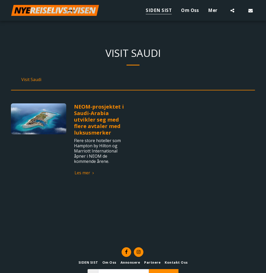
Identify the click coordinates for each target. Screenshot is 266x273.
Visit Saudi (31, 79)
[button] (232, 10)
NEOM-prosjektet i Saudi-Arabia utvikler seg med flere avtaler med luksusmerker (99, 119)
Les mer (85, 172)
